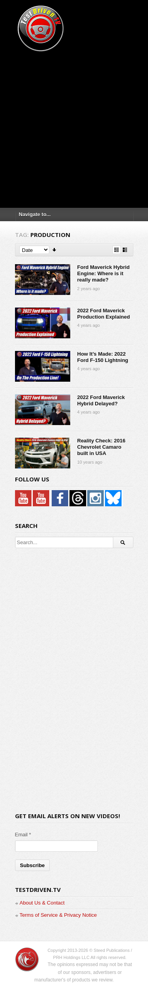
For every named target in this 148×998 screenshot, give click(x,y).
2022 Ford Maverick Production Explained (103, 314)
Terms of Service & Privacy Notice (58, 915)
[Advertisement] (74, 127)
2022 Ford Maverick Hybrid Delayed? (101, 400)
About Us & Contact (42, 903)
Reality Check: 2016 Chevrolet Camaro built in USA (101, 447)
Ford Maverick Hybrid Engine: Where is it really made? (103, 273)
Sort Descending (54, 250)
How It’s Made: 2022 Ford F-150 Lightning (102, 357)
